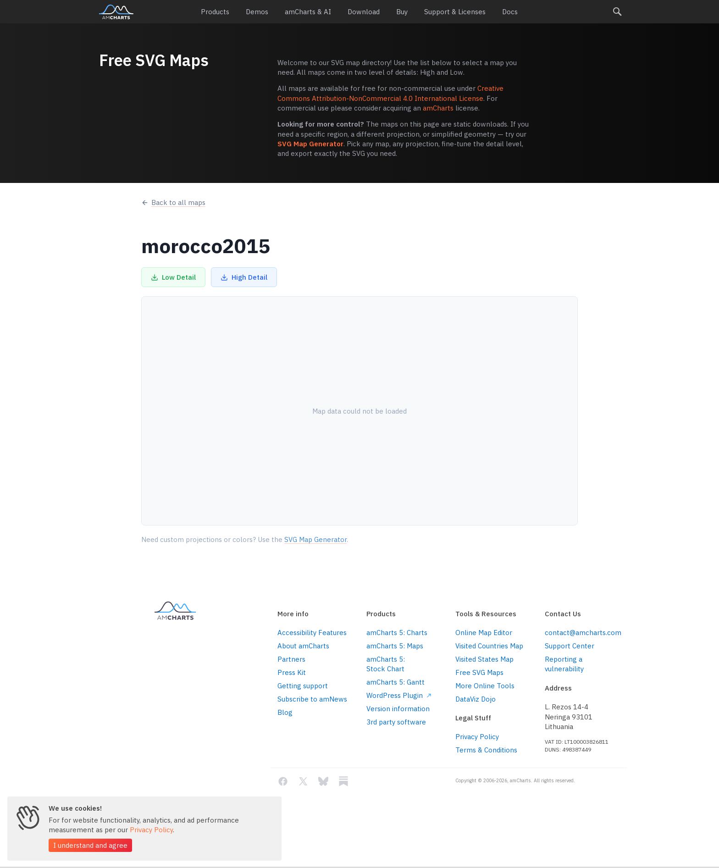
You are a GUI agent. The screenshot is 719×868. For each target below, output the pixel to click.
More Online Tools (484, 685)
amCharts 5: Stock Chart (385, 664)
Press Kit (291, 672)
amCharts (116, 12)
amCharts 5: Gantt (395, 682)
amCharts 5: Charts (396, 632)
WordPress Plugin (398, 695)
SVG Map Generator (310, 143)
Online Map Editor (483, 632)
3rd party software (396, 722)
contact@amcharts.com (582, 632)
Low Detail (173, 277)
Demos (257, 11)
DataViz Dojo (475, 699)
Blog (285, 712)
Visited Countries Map (489, 645)
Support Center (569, 645)
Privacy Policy (477, 736)
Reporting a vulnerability (564, 664)
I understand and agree (90, 845)
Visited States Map (484, 659)
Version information (398, 708)
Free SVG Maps (479, 672)
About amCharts (303, 645)
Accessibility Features (312, 632)
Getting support (302, 685)
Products (215, 11)
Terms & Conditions (486, 750)
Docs (510, 11)
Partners (291, 659)
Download (364, 11)
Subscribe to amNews (312, 699)
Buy (402, 11)
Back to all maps (173, 202)
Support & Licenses (455, 11)
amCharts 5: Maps (394, 645)
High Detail (244, 277)
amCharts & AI (308, 11)
